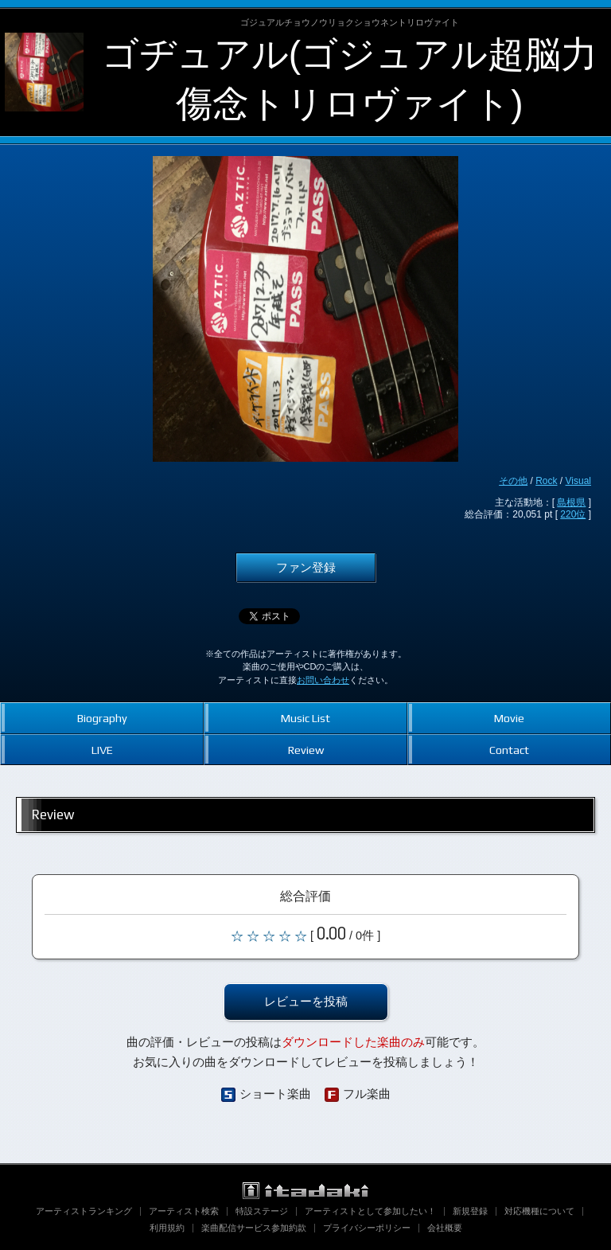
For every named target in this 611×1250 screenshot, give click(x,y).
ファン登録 (306, 567)
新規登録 (470, 1211)
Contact (509, 749)
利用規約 (167, 1227)
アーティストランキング (84, 1211)
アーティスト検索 (184, 1211)
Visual (578, 480)
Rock (546, 480)
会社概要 (444, 1227)
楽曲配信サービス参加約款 (253, 1227)
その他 (513, 480)
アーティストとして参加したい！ (370, 1211)
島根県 (571, 502)
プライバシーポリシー (367, 1227)
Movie (509, 718)
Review (306, 749)
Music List (305, 718)
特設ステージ (261, 1211)
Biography (102, 718)
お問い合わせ (323, 680)
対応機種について (539, 1211)
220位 (573, 514)
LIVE (102, 749)
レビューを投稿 (306, 1001)
